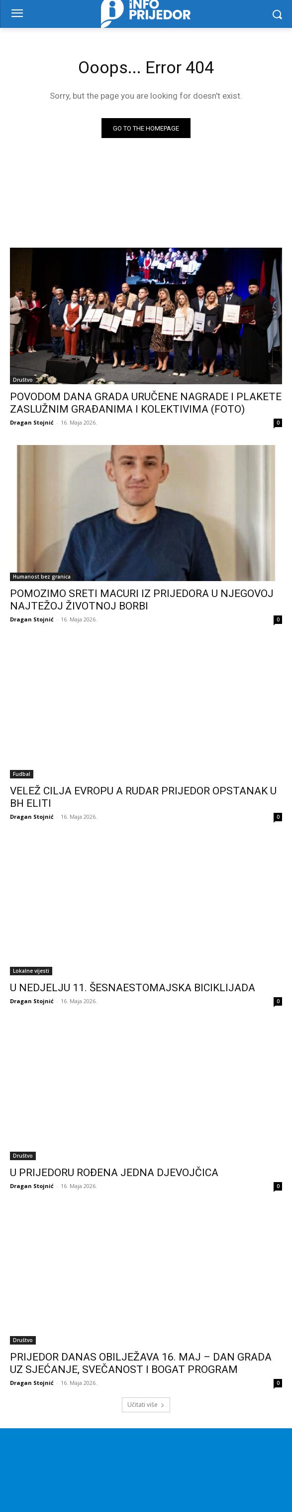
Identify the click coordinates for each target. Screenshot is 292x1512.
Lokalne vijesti (31, 970)
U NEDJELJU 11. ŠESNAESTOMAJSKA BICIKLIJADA (132, 988)
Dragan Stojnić (32, 422)
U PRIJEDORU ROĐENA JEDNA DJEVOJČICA (114, 1173)
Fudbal (21, 773)
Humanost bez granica (42, 576)
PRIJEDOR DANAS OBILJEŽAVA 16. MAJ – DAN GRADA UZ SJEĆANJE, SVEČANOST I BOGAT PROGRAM (141, 1363)
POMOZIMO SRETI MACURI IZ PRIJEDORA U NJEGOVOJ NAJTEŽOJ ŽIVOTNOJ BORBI (142, 600)
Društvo (23, 379)
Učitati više (146, 1404)
